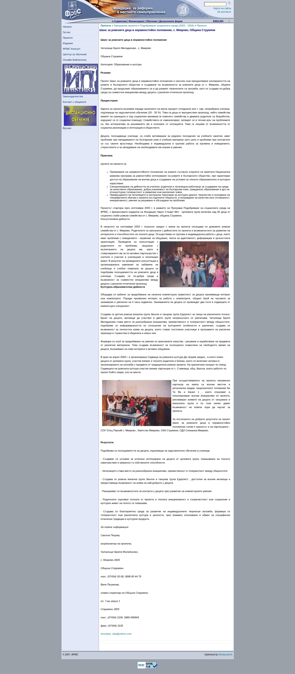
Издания (68, 43)
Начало (67, 26)
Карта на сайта (222, 8)
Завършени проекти (125, 25)
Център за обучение (75, 54)
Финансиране (136, 21)
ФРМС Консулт (72, 48)
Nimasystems (225, 654)
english (218, 21)
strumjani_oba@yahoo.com (116, 633)
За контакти (224, 11)
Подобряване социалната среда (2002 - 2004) (167, 25)
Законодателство (73, 96)
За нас (67, 32)
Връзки (68, 128)
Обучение (151, 21)
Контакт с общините (74, 102)
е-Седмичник (119, 21)
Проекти (68, 37)
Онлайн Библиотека (74, 59)
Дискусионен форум (171, 21)
